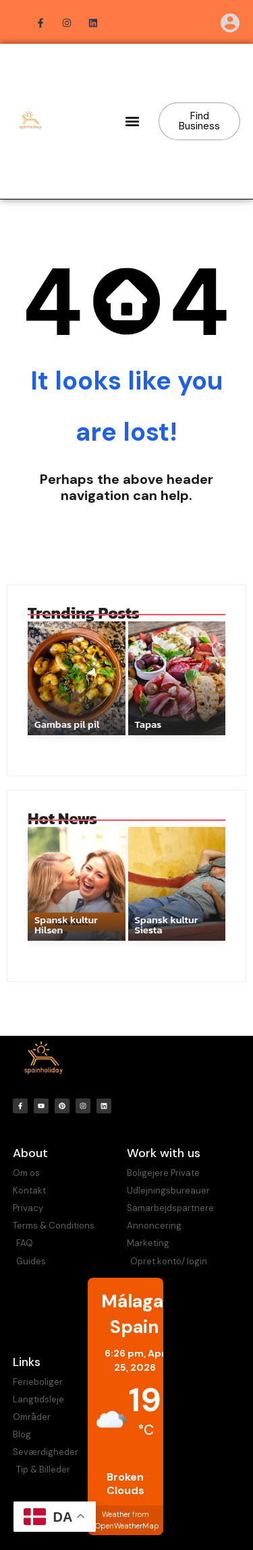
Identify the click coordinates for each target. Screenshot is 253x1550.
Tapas (148, 724)
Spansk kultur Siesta (166, 924)
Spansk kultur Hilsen (66, 924)
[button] (132, 122)
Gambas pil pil (67, 724)
